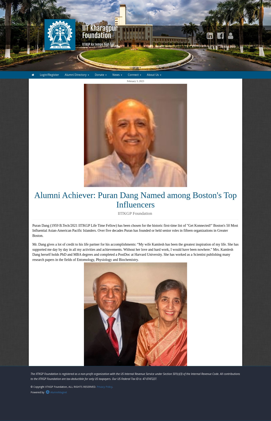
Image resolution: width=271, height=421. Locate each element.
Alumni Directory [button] (77, 75)
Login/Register (49, 75)
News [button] (117, 75)
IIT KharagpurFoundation (100, 35)
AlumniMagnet (56, 392)
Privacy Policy (104, 386)
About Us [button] (154, 75)
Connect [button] (134, 75)
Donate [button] (101, 75)
